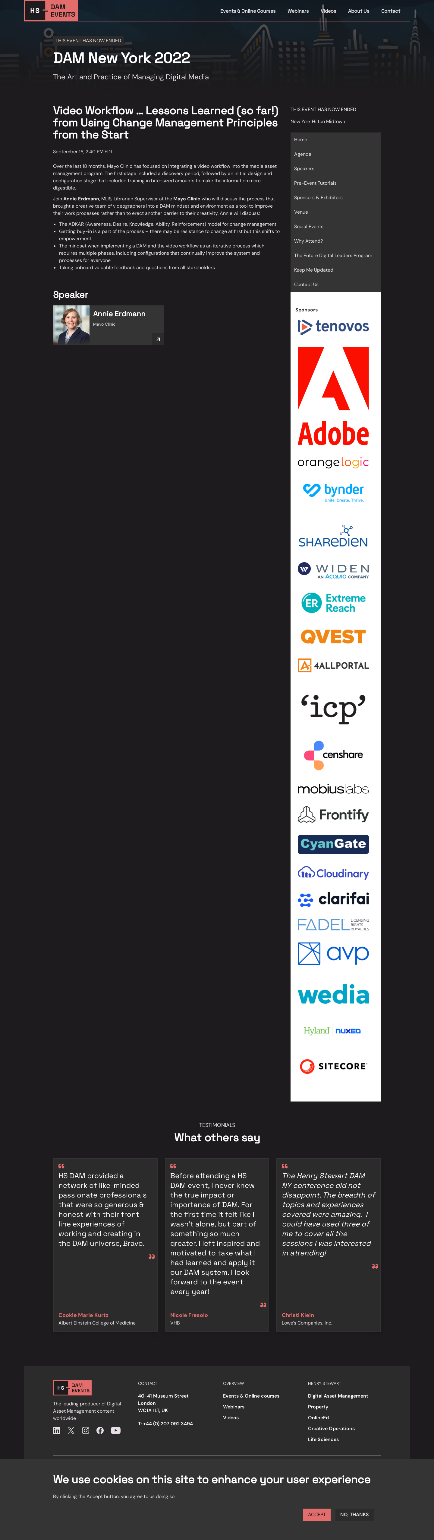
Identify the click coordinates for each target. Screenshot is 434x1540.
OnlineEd (318, 1417)
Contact (390, 11)
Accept (317, 1514)
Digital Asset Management (338, 1396)
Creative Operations (331, 1428)
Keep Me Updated (313, 270)
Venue (301, 212)
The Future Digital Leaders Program (333, 255)
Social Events (308, 226)
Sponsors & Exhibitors (318, 197)
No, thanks (354, 1514)
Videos (328, 11)
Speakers (304, 168)
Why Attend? (308, 241)
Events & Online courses (251, 1396)
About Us (358, 11)
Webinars (298, 11)
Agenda (302, 154)
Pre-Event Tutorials (315, 183)
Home (300, 139)
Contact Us (306, 284)
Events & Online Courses (247, 11)
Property (318, 1407)
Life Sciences (323, 1439)
